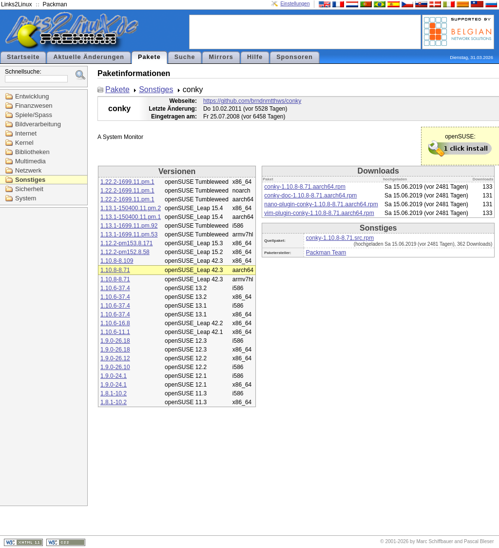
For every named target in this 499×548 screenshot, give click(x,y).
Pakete (149, 57)
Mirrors (221, 57)
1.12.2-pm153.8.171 (126, 243)
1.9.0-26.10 (115, 367)
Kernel (24, 142)
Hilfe (255, 57)
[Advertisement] (305, 31)
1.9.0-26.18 (115, 340)
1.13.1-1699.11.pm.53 (128, 234)
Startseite (23, 57)
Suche (184, 57)
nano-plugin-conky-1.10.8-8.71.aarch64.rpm (321, 204)
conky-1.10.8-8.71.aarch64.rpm (304, 186)
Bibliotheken (32, 152)
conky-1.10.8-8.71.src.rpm (340, 238)
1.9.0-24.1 (113, 375)
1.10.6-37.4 (115, 288)
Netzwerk (28, 170)
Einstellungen (294, 3)
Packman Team (326, 252)
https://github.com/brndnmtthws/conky (252, 101)
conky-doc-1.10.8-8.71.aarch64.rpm (310, 195)
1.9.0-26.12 (115, 358)
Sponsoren (294, 57)
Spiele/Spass (33, 114)
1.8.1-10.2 (113, 393)
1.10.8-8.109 (116, 260)
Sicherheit (29, 189)
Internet (26, 133)
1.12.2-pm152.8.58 (125, 252)
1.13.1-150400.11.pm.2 (130, 208)
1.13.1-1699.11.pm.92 (128, 225)
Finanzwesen (34, 105)
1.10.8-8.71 (115, 270)
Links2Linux (16, 4)
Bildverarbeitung (38, 124)
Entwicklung (32, 96)
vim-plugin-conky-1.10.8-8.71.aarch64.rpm (319, 213)
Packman (55, 4)
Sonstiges (30, 179)
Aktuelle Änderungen (88, 57)
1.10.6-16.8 (115, 323)
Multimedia (30, 161)
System (25, 198)
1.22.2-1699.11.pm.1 (127, 181)
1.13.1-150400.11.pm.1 (130, 217)
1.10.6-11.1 (115, 332)
